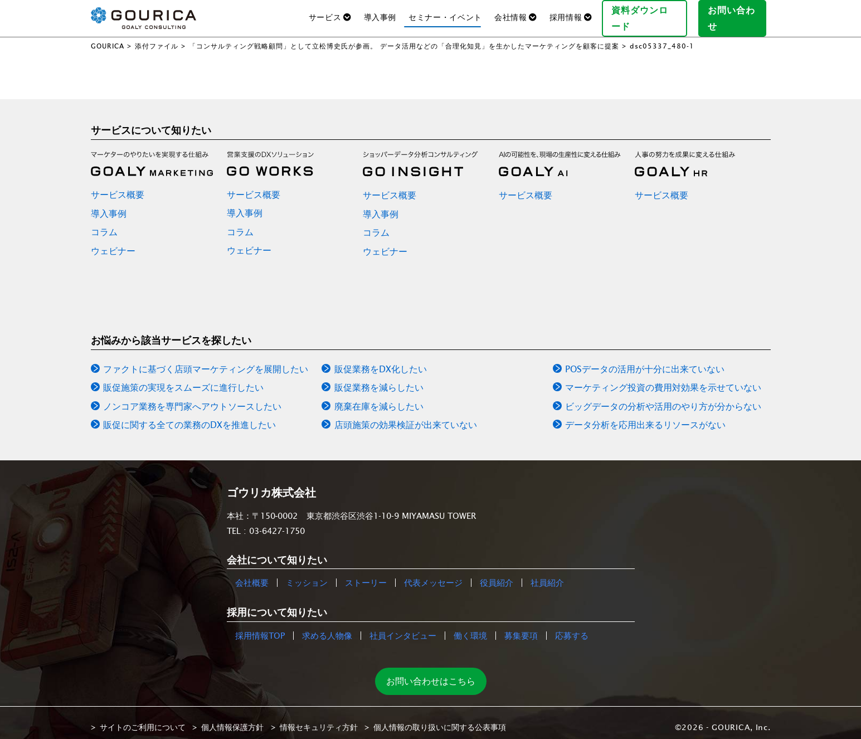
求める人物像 (327, 627)
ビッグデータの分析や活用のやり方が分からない (663, 397)
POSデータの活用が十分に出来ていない (644, 360)
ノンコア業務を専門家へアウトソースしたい (192, 397)
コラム (104, 223)
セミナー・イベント (445, 12)
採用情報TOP (260, 627)
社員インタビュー (402, 627)
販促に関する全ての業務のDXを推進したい (189, 416)
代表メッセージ (433, 574)
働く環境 (470, 627)
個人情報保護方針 (232, 718)
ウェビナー (113, 242)
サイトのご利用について (143, 718)
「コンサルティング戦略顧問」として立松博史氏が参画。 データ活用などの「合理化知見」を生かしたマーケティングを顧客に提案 (404, 37)
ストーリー (366, 574)
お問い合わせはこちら (430, 672)
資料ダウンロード (649, 13)
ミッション (307, 574)
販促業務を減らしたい (379, 379)
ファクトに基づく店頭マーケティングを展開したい (205, 360)
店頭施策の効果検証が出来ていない (405, 416)
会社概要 (252, 574)
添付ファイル (156, 37)
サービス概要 (117, 186)
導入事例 (380, 12)
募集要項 (521, 627)
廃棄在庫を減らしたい (379, 397)
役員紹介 (496, 574)
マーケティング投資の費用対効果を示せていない (663, 379)
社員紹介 (547, 574)
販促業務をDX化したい (380, 360)
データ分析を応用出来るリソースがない (645, 416)
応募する (571, 627)
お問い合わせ (736, 13)
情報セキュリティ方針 (319, 718)
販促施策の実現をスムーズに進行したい (183, 379)
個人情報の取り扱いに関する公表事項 (439, 718)
